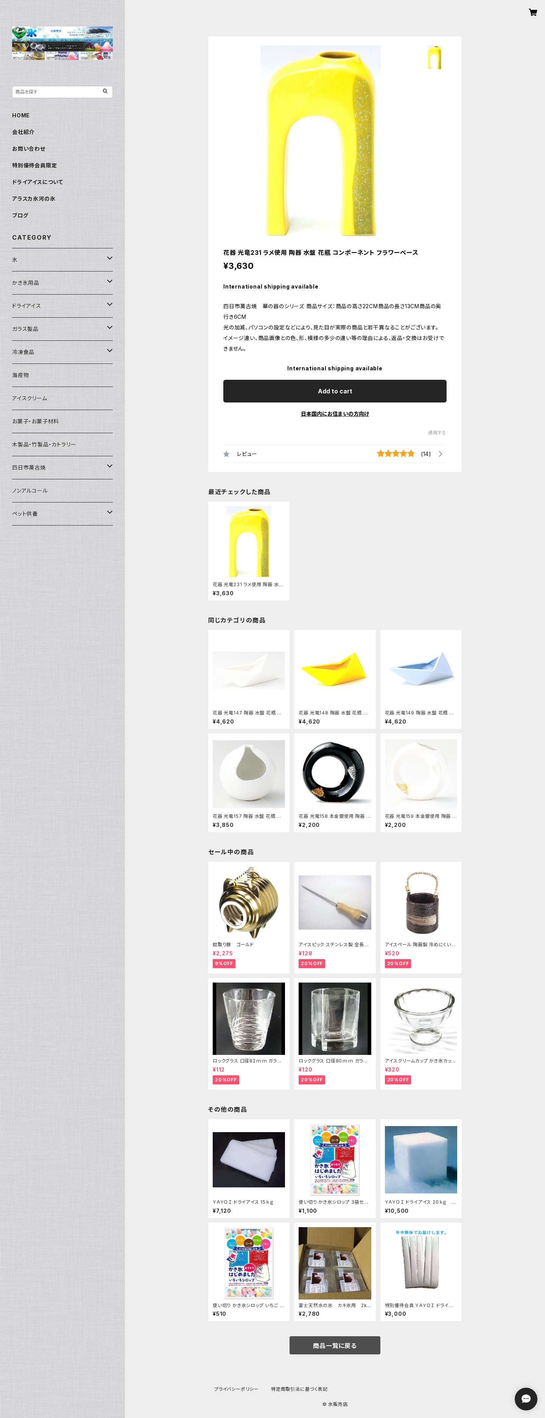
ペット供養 (25, 513)
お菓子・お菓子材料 (35, 421)
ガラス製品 (25, 329)
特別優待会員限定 (34, 165)
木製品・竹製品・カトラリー (44, 444)
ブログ (20, 215)
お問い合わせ (28, 148)
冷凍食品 (23, 352)
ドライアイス (26, 306)
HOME (21, 115)
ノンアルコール (30, 490)
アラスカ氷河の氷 (33, 198)
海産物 (20, 375)
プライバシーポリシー (236, 1389)
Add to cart (335, 391)
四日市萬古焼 (29, 467)
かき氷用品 (25, 282)
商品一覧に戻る (335, 1345)
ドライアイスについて (37, 182)
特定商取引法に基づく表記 (299, 1389)
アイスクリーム (29, 398)
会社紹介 (23, 132)
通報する (437, 432)
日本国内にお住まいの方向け (335, 413)
